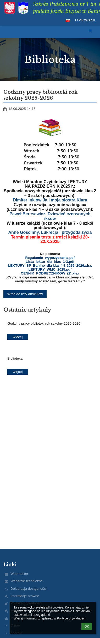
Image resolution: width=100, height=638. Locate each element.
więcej (18, 337)
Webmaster (19, 574)
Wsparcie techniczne (26, 581)
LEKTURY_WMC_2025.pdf (50, 269)
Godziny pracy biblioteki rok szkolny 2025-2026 (43, 323)
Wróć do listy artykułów (25, 294)
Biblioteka (15, 358)
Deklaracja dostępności (28, 589)
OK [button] (87, 626)
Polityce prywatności (71, 618)
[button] (68, 20)
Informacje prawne (24, 596)
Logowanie (86, 20)
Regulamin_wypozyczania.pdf (50, 258)
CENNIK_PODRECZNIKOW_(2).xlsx (50, 273)
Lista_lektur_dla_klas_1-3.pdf (50, 262)
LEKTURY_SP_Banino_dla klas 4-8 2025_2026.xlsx (50, 265)
